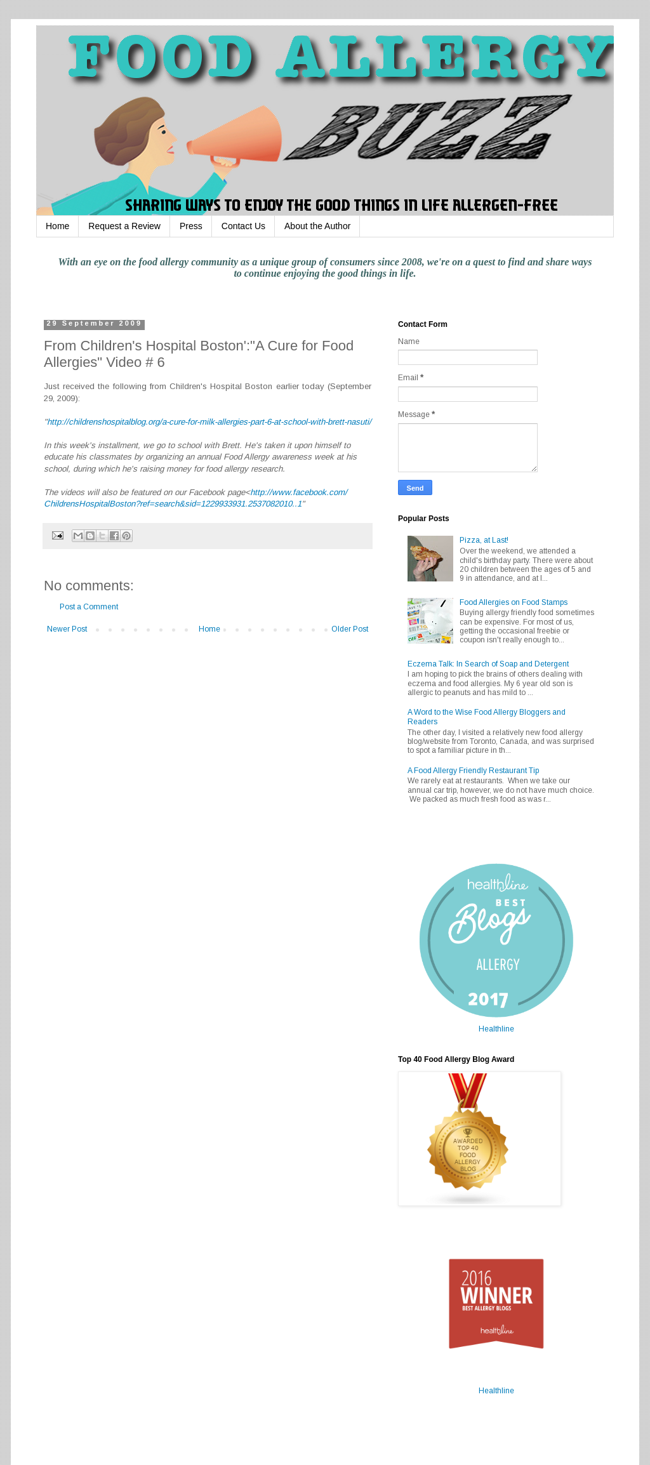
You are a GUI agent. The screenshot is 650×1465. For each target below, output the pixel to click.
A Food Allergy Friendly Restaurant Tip (473, 770)
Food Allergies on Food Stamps (513, 602)
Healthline (496, 1028)
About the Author (317, 226)
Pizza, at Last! (484, 540)
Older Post (349, 629)
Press (191, 226)
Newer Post (67, 629)
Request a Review (124, 226)
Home (57, 226)
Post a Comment (89, 606)
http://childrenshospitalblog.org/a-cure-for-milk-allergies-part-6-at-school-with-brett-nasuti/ (209, 422)
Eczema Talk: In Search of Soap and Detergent (488, 664)
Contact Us (243, 226)
